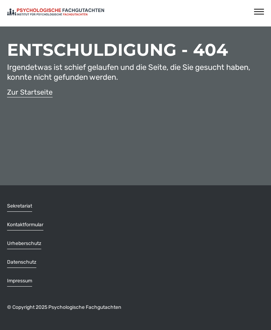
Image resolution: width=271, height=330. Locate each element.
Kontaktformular (25, 225)
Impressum (19, 281)
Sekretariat (19, 206)
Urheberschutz (24, 243)
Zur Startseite (30, 92)
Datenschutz (21, 262)
